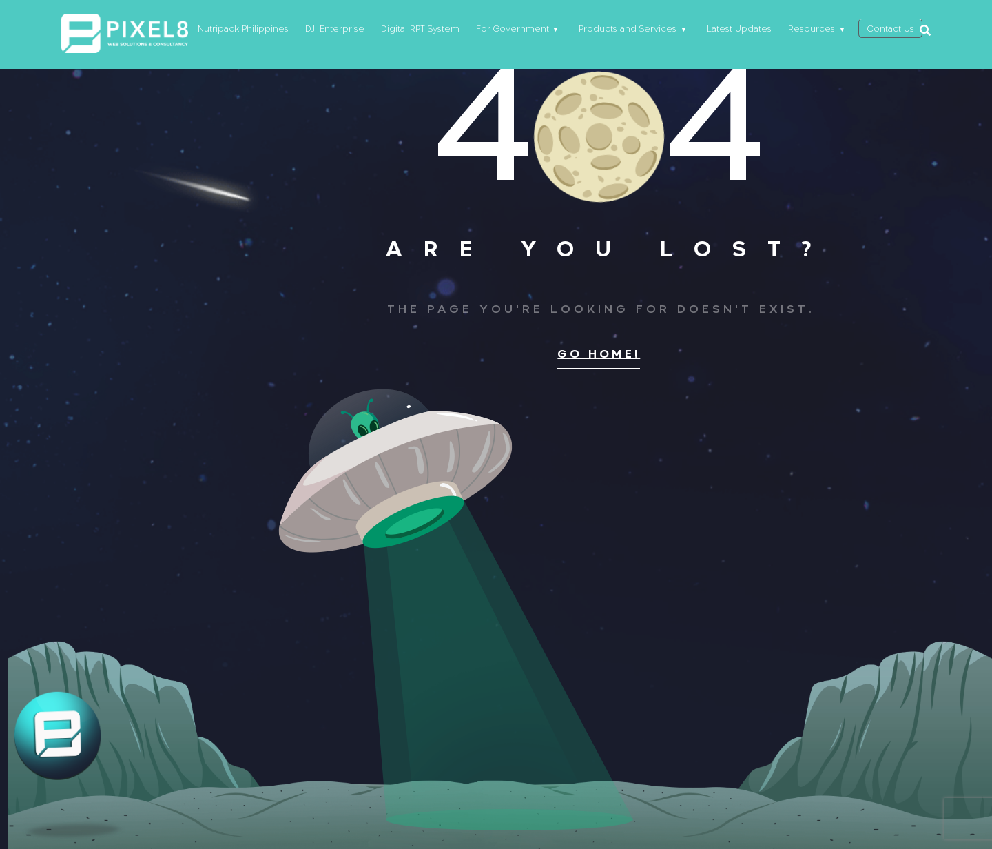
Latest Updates (733, 30)
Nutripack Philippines (236, 30)
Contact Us (887, 30)
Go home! (598, 354)
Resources (805, 30)
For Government (505, 30)
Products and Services (621, 30)
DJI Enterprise (328, 30)
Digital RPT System (413, 30)
